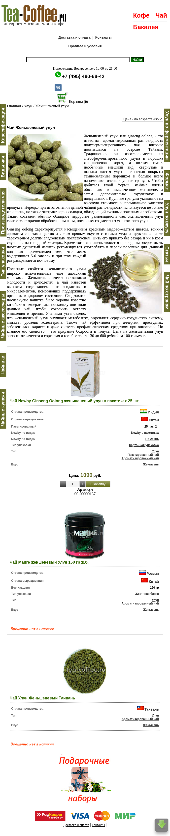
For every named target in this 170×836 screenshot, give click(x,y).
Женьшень (151, 464)
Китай (154, 420)
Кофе (141, 15)
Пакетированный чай (143, 455)
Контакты (103, 37)
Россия (152, 574)
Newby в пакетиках (145, 432)
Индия (153, 412)
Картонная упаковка (144, 445)
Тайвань (151, 709)
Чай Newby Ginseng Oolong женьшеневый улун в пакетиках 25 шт (74, 401)
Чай (161, 15)
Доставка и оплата (74, 37)
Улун (28, 106)
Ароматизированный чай (140, 458)
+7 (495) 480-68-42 (83, 76)
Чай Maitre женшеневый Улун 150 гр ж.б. (49, 562)
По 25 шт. (152, 439)
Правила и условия (85, 46)
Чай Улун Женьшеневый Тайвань (42, 698)
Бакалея (145, 27)
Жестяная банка (147, 594)
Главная (14, 106)
